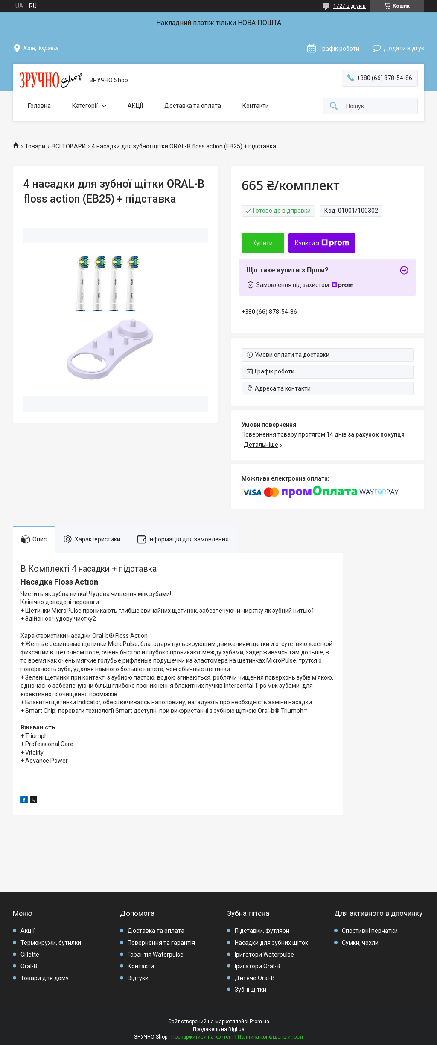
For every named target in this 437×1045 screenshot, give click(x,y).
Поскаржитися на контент (202, 1037)
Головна (39, 105)
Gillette (29, 954)
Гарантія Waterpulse (156, 954)
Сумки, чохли (360, 942)
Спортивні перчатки (370, 930)
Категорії (85, 105)
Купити (263, 243)
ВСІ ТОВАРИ (69, 146)
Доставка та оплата (192, 105)
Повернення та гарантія (161, 942)
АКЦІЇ (135, 105)
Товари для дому (44, 978)
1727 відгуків (349, 6)
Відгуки (138, 978)
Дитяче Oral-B (255, 978)
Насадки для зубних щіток (271, 942)
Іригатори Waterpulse (264, 954)
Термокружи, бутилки (50, 942)
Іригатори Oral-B (257, 966)
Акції (27, 930)
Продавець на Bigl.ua (219, 1029)
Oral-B (29, 966)
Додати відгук (404, 48)
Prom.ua (259, 1022)
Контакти (255, 105)
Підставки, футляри (262, 930)
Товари (35, 146)
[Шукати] (334, 106)
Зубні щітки (250, 989)
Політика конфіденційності (270, 1037)
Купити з (322, 243)
